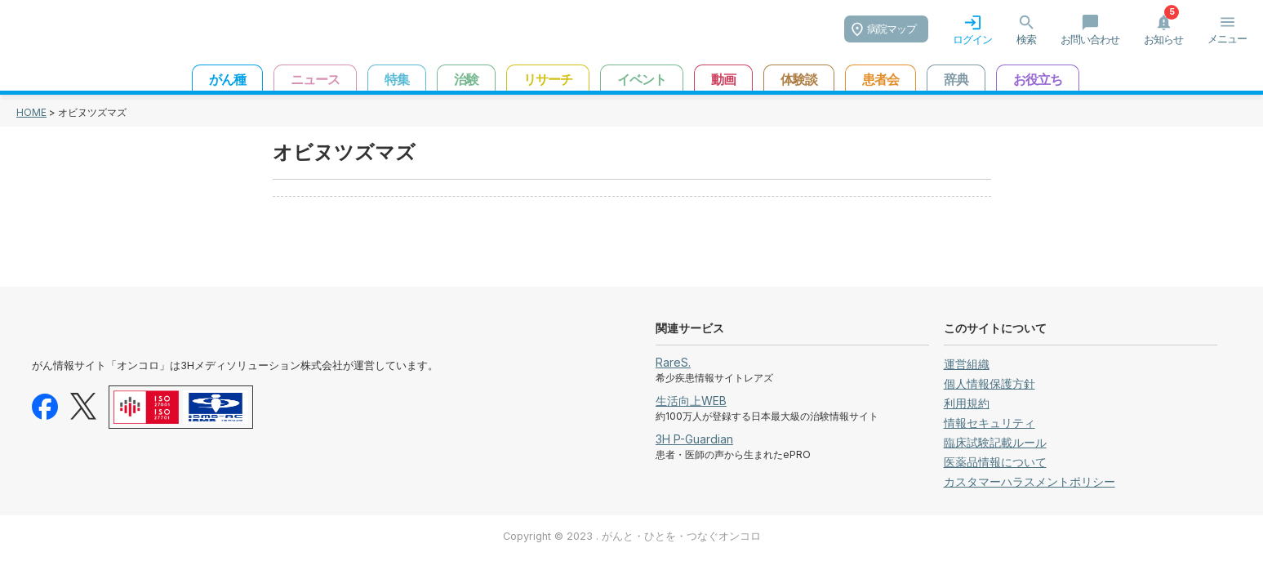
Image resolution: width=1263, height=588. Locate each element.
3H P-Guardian (694, 439)
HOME (31, 112)
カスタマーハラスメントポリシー (1029, 481)
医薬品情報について (995, 462)
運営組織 (966, 364)
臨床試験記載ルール (995, 442)
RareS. (673, 362)
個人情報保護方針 (989, 383)
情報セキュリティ (989, 423)
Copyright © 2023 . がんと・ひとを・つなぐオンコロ (632, 536)
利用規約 (966, 403)
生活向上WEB (691, 401)
